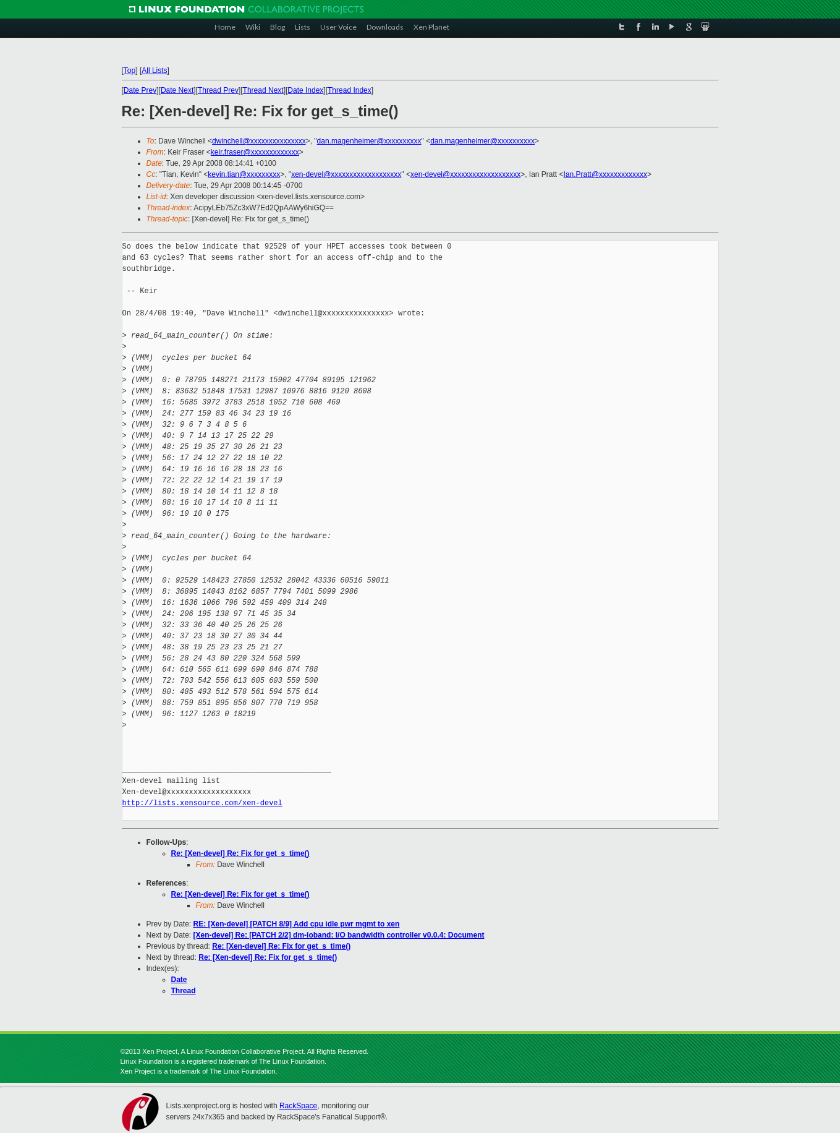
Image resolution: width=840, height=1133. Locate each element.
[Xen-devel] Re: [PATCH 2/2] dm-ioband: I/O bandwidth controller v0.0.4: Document (339, 935)
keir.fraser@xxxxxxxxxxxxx (255, 152)
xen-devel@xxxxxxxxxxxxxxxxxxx (346, 174)
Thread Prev (218, 90)
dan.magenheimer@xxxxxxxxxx (369, 141)
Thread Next (263, 90)
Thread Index (349, 90)
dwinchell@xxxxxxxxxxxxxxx (259, 141)
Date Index (305, 90)
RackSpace (298, 1105)
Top (129, 70)
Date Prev (140, 90)
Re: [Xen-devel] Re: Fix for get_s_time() (240, 853)
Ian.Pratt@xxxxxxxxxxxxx (606, 174)
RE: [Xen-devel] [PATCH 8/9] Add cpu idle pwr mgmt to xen (296, 924)
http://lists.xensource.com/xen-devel (202, 803)
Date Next (177, 90)
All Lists (154, 70)
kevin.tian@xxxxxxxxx (244, 174)
